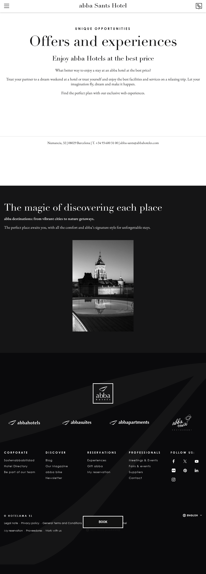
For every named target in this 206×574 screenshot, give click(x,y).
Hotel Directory (16, 466)
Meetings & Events (143, 460)
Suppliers (136, 472)
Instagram (173, 480)
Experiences (96, 460)
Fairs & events (140, 466)
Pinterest (184, 470)
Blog (49, 460)
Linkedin (196, 470)
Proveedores (34, 530)
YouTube (196, 461)
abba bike (54, 472)
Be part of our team (19, 472)
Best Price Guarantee (105, 530)
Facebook (173, 461)
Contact (135, 478)
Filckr (173, 470)
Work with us (53, 530)
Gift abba (95, 466)
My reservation (99, 472)
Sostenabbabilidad (19, 460)
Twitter (184, 461)
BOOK (103, 522)
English (192, 515)
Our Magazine (57, 466)
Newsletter (54, 478)
